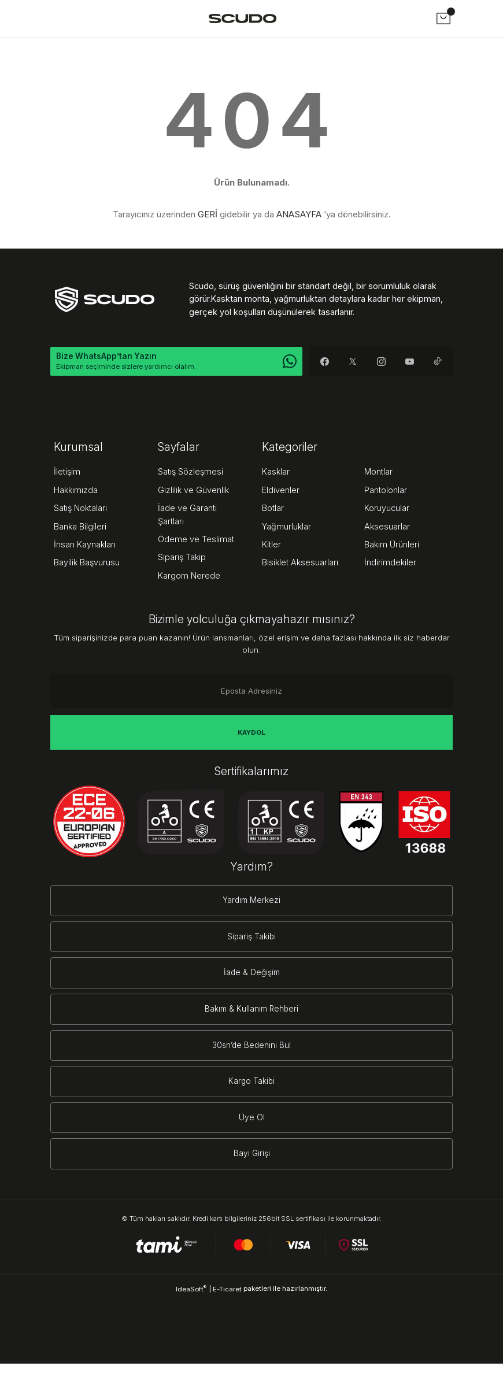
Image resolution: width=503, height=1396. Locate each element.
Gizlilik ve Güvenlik (193, 491)
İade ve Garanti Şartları (187, 515)
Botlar (273, 509)
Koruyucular (386, 509)
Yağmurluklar (286, 527)
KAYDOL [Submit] (251, 733)
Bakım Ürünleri (391, 545)
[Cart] (443, 18)
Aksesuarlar (387, 527)
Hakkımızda (76, 491)
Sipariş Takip (182, 558)
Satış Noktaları (80, 509)
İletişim (67, 472)
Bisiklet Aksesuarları (300, 563)
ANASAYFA (298, 214)
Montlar (378, 472)
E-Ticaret (227, 1321)
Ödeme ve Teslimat (196, 540)
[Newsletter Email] (251, 692)
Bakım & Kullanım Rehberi (251, 1023)
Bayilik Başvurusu (87, 563)
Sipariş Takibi (251, 943)
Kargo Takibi (251, 1104)
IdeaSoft (191, 1321)
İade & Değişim (252, 983)
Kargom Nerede (189, 576)
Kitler (271, 545)
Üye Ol (252, 1144)
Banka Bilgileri (80, 527)
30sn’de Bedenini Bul (251, 1064)
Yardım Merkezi (252, 903)
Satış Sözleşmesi (190, 472)
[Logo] (242, 18)
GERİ (207, 214)
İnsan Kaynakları (85, 545)
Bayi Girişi (251, 1184)
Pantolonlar (385, 491)
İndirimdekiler (390, 563)
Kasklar (276, 472)
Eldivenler (280, 491)
